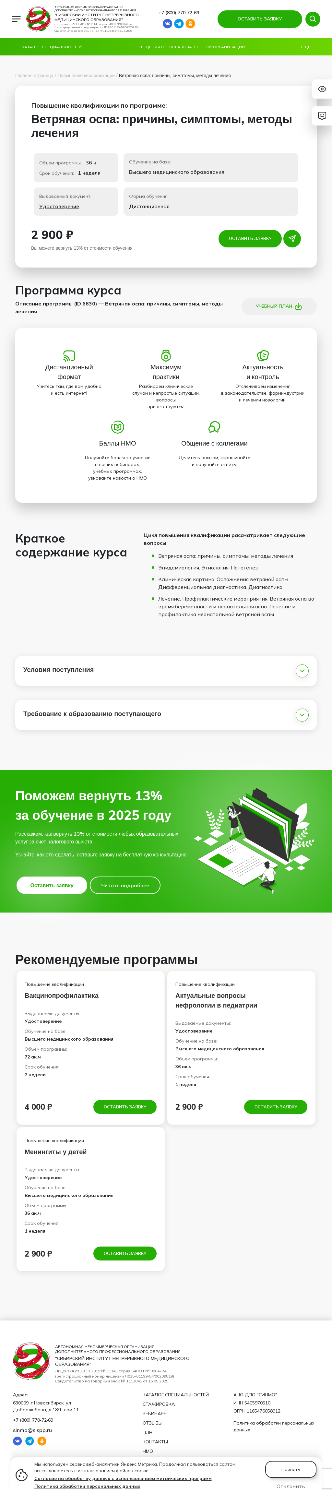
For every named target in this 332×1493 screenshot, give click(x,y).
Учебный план (279, 306)
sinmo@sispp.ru (32, 1430)
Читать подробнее (125, 885)
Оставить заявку (250, 239)
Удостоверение (59, 206)
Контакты (155, 1442)
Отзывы (152, 1423)
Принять (290, 1469)
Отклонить (291, 1486)
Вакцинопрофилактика (62, 995)
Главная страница (34, 75)
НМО (148, 1451)
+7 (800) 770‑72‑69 (179, 13)
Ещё (305, 46)
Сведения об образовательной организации (191, 46)
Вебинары (155, 1413)
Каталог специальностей (52, 46)
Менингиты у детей (56, 1152)
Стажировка (159, 1404)
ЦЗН (147, 1432)
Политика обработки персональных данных (87, 1486)
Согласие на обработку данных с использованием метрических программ (123, 1478)
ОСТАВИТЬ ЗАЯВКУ (258, 19)
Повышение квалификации (86, 75)
